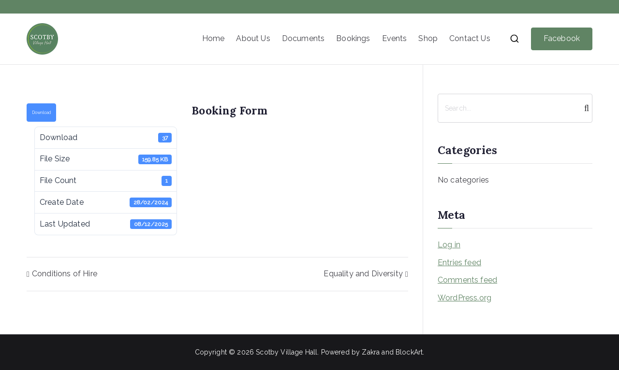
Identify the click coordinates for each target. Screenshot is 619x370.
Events (394, 38)
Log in (449, 244)
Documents (303, 38)
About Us (253, 38)
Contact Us (469, 38)
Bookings (353, 38)
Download (41, 112)
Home (213, 38)
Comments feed (467, 280)
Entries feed (459, 262)
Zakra (371, 352)
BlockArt (409, 352)
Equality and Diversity (363, 273)
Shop (428, 38)
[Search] (584, 108)
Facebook (562, 38)
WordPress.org (464, 297)
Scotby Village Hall (286, 352)
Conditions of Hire (64, 273)
